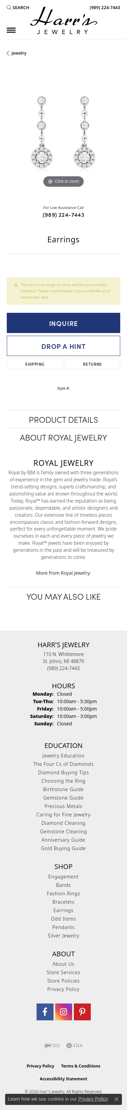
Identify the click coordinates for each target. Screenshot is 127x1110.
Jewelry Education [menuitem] (63, 755)
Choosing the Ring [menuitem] (63, 781)
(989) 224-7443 (64, 214)
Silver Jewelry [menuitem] (63, 935)
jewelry (19, 53)
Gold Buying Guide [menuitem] (63, 848)
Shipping (34, 364)
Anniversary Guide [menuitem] (63, 840)
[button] (18, 7)
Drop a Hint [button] (63, 346)
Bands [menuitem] (63, 885)
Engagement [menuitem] (63, 876)
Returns (92, 364)
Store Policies (63, 981)
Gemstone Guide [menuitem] (63, 797)
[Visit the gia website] (74, 1046)
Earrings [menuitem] (63, 910)
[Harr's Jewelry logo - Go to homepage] (64, 20)
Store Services (63, 972)
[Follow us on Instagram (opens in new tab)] (63, 1011)
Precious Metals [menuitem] (64, 806)
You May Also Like (63, 596)
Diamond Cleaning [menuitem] (63, 823)
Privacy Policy (63, 989)
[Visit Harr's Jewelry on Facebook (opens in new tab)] (45, 1011)
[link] (104, 7)
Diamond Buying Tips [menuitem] (63, 772)
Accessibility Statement (63, 1079)
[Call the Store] (63, 668)
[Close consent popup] (116, 1099)
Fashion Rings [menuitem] (63, 893)
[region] (63, 133)
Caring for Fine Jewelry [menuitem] (64, 814)
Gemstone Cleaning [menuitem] (63, 831)
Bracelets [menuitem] (63, 902)
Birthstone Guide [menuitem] (63, 789)
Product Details (63, 419)
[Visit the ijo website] (52, 1046)
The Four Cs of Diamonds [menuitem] (63, 764)
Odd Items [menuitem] (63, 919)
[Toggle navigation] (11, 30)
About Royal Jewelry (63, 437)
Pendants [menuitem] (63, 927)
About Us (63, 964)
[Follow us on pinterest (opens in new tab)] (82, 1011)
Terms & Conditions (80, 1066)
